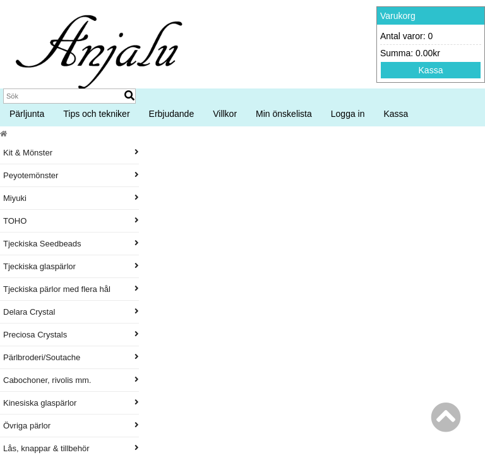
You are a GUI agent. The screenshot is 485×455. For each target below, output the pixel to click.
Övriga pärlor (71, 425)
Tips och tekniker (96, 114)
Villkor (225, 114)
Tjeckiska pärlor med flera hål (71, 289)
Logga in (348, 114)
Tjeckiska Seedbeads (71, 243)
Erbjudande (172, 114)
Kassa (431, 70)
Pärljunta (26, 114)
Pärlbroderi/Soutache (71, 357)
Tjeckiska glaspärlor (71, 266)
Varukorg (398, 16)
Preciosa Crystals (71, 334)
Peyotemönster (71, 175)
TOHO (71, 221)
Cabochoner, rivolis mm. (71, 380)
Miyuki (71, 198)
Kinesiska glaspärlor (71, 403)
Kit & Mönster (71, 152)
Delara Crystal (71, 312)
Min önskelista (284, 114)
